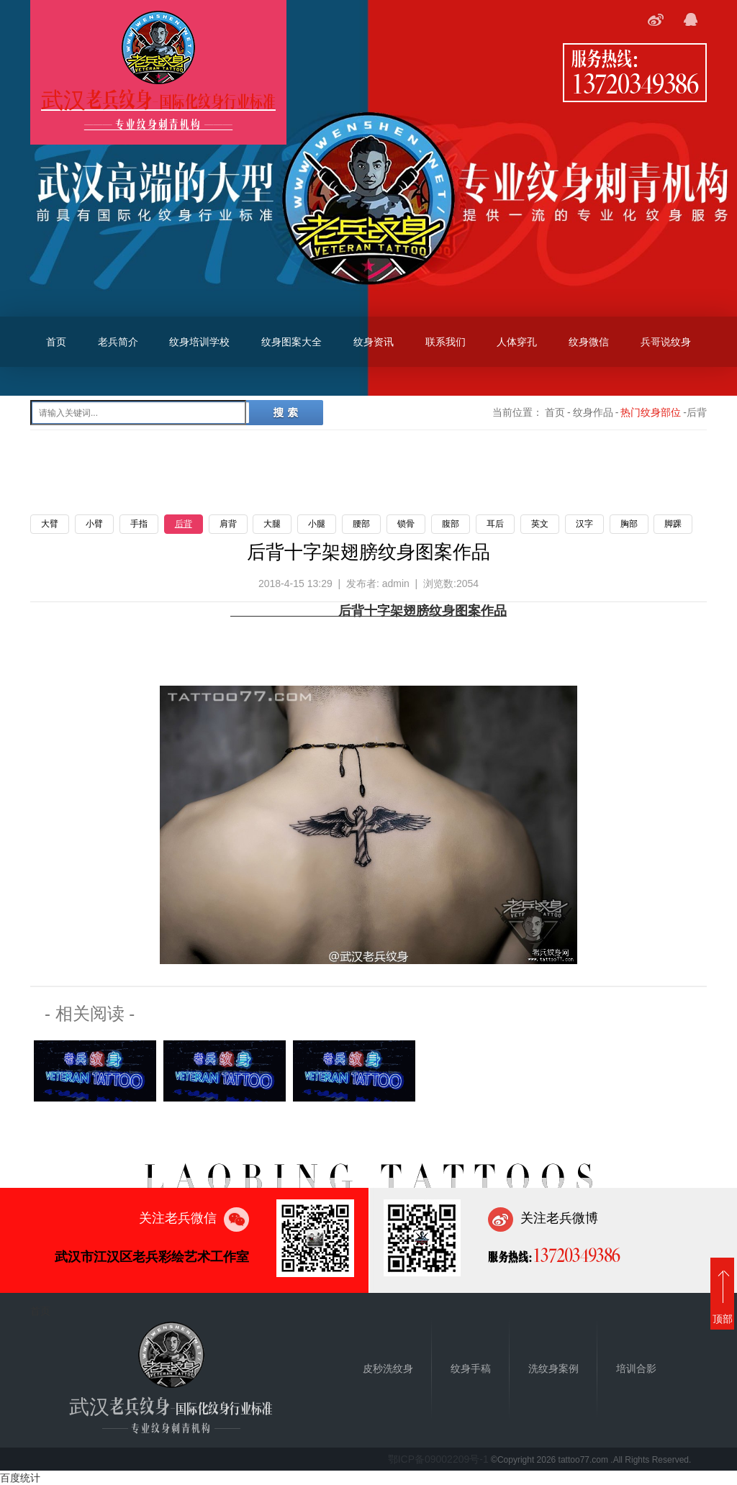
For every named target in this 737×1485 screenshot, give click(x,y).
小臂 (94, 524)
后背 (183, 524)
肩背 (228, 524)
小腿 (316, 524)
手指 (139, 524)
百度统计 (20, 1478)
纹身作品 (593, 412)
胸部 (629, 524)
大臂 (49, 524)
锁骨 (406, 524)
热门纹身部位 (650, 412)
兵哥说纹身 (666, 342)
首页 (56, 342)
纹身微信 (589, 342)
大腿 (272, 524)
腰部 (361, 524)
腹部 (450, 524)
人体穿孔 (517, 342)
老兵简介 (118, 342)
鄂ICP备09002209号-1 (438, 1459)
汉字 (584, 524)
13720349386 (634, 82)
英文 (539, 524)
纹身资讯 (373, 342)
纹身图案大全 (291, 342)
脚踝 (673, 524)
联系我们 (445, 342)
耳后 (495, 524)
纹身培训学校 (199, 342)
